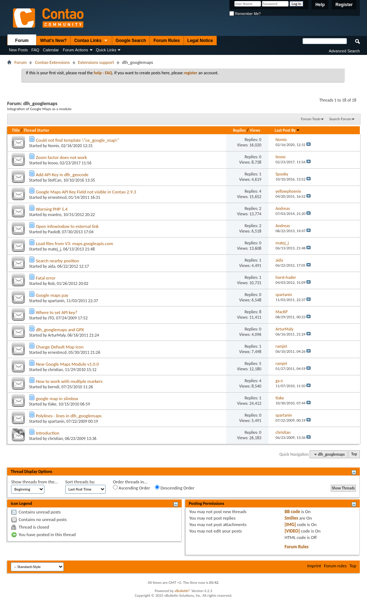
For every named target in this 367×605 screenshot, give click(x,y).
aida (52, 266)
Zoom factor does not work (61, 157)
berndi (53, 386)
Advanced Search (344, 51)
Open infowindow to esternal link (67, 226)
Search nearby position (57, 260)
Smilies (291, 518)
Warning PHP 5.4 (52, 209)
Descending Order (175, 488)
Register (344, 4)
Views (254, 130)
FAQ (35, 50)
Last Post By (287, 130)
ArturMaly (57, 335)
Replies (239, 130)
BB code (292, 511)
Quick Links (106, 50)
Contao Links (91, 41)
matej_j (54, 249)
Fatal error (46, 278)
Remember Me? (245, 14)
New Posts (18, 50)
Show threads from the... (34, 481)
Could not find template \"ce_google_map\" (77, 140)
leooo (53, 162)
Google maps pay (52, 295)
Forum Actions (75, 50)
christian (55, 369)
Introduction (47, 433)
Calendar (51, 50)
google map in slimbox (57, 398)
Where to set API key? (56, 312)
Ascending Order (131, 488)
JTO (51, 317)
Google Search (131, 40)
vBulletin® (183, 590)
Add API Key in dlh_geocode (62, 174)
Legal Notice (200, 40)
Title (16, 130)
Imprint (314, 565)
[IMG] (290, 524)
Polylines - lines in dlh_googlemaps (68, 415)
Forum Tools (310, 119)
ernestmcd (57, 197)
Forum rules (335, 565)
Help (320, 4)
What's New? (53, 40)
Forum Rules (166, 40)
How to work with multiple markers (69, 381)
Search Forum (340, 119)
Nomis (53, 145)
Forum (21, 40)
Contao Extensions (52, 62)
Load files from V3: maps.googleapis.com (74, 243)
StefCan (54, 180)
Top (354, 454)
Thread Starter (36, 130)
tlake (52, 404)
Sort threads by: (80, 481)
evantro (54, 214)
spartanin (56, 300)
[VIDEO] (292, 531)
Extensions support (96, 62)
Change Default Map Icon (60, 347)
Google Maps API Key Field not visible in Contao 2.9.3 (86, 191)
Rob (51, 283)
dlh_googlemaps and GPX (60, 329)
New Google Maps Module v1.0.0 (67, 364)
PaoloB (54, 231)
